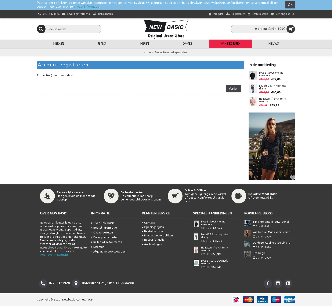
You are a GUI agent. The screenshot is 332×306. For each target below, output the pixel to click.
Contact (148, 222)
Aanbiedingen (152, 244)
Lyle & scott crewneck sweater (214, 262)
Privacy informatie (104, 237)
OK (290, 5)
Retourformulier (154, 239)
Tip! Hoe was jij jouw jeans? (271, 221)
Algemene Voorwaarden (108, 252)
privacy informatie (86, 6)
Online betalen (102, 233)
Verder (233, 89)
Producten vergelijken (157, 235)
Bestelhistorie (152, 231)
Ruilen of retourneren (106, 242)
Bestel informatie (104, 228)
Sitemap (97, 247)
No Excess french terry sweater (272, 100)
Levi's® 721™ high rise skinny (272, 87)
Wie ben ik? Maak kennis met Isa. (272, 232)
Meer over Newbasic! (54, 254)
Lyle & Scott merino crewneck (271, 74)
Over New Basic (102, 223)
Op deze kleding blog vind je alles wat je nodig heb (272, 242)
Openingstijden (153, 227)
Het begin (259, 253)
